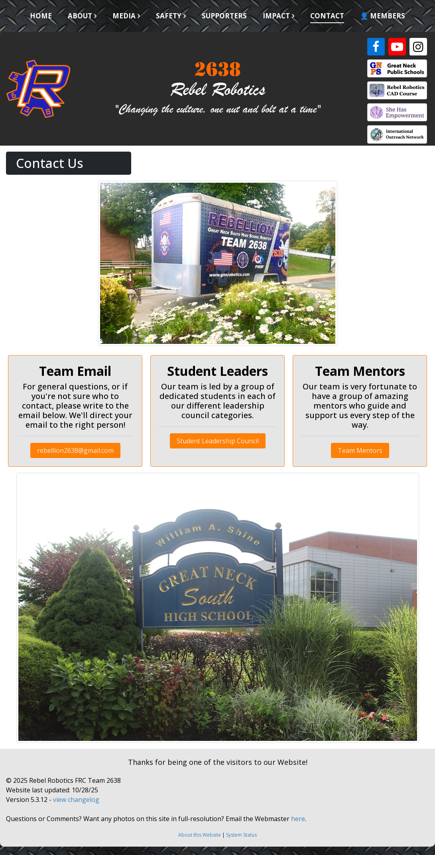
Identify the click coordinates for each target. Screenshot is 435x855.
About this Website (199, 834)
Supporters (224, 15)
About (80, 15)
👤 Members (382, 15)
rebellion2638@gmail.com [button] (75, 450)
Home (41, 15)
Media (124, 15)
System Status (241, 834)
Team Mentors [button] (360, 450)
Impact (276, 15)
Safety (168, 15)
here (298, 818)
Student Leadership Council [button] (218, 440)
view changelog (76, 799)
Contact (327, 15)
